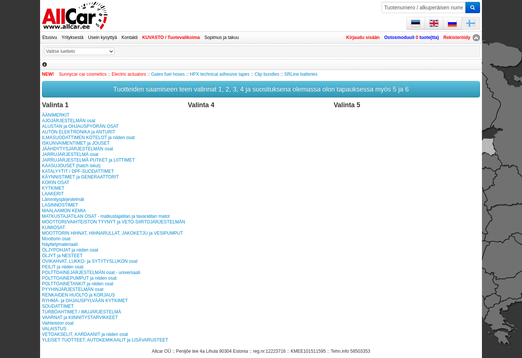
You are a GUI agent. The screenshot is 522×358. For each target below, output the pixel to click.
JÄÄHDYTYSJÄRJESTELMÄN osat (77, 148)
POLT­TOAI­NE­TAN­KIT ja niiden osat (77, 283)
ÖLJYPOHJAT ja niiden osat (70, 250)
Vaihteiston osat (58, 323)
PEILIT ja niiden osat (63, 267)
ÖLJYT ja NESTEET (62, 255)
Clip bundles (267, 74)
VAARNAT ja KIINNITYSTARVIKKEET (80, 317)
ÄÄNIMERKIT (55, 115)
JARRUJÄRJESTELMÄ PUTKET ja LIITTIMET (88, 160)
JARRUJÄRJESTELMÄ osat (70, 154)
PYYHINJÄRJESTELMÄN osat (72, 289)
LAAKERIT (53, 193)
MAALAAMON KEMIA (64, 210)
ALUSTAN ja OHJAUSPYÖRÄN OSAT (80, 126)
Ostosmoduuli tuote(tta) (411, 37)
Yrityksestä (72, 37)
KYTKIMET (53, 188)
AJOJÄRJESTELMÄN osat (68, 120)
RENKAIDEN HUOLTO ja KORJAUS (78, 295)
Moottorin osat (56, 238)
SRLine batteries (301, 74)
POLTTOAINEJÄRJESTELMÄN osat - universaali (91, 272)
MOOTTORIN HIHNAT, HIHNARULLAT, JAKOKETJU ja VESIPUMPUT (112, 233)
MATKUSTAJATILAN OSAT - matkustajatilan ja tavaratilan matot (106, 216)
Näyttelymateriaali (60, 244)
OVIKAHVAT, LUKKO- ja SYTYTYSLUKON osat (89, 261)
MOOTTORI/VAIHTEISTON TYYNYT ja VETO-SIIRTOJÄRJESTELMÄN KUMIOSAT (113, 224)
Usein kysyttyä (102, 37)
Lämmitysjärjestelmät (63, 199)
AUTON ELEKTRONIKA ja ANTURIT (78, 132)
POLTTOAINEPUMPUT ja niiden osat (79, 278)
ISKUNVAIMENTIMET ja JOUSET (76, 143)
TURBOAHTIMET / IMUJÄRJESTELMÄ (81, 312)
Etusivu (49, 37)
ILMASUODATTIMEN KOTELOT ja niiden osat (88, 137)
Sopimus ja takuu (221, 37)
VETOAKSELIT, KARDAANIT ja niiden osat (85, 334)
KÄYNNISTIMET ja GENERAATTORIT (80, 177)
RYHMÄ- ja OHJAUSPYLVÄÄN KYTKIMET (85, 300)
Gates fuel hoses (168, 74)
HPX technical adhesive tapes (219, 74)
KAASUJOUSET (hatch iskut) (71, 165)
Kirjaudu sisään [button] (363, 37)
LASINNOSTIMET (60, 205)
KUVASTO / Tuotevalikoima (171, 37)
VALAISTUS (54, 328)
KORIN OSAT (55, 182)
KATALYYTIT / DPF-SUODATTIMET (78, 171)
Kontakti (129, 37)
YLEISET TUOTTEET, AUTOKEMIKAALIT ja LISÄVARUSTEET (105, 340)
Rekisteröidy (456, 37)
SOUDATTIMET (58, 306)
